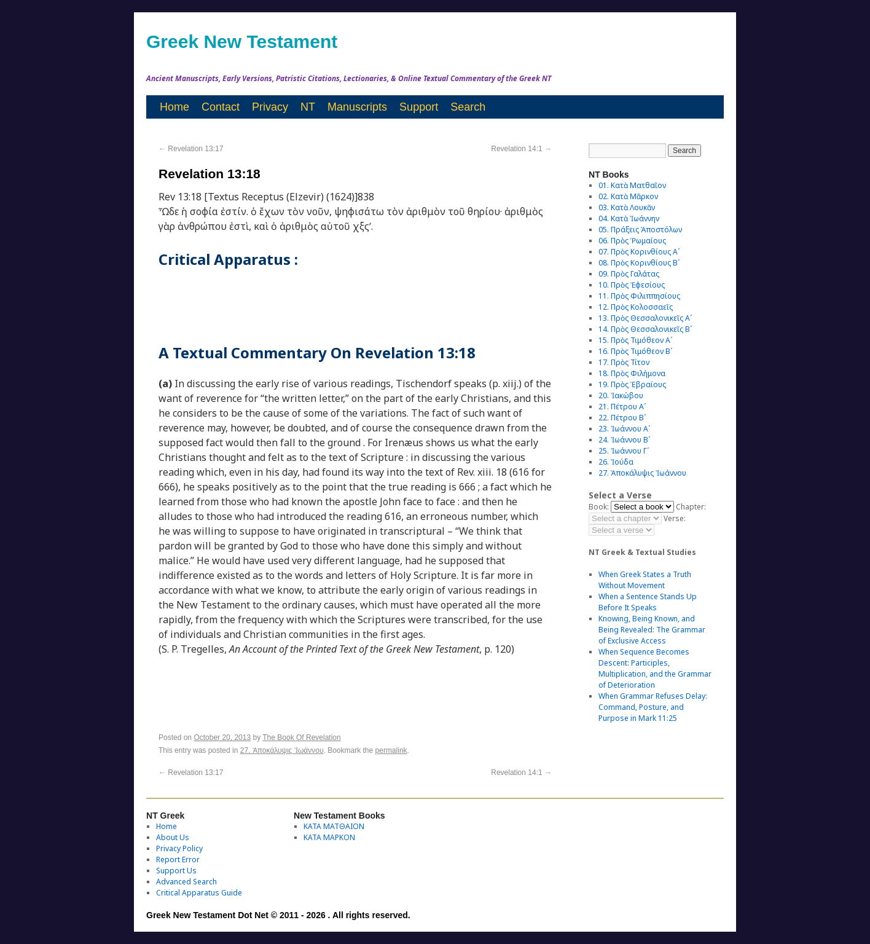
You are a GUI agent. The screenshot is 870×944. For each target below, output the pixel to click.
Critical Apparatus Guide (199, 892)
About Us (172, 837)
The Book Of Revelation (301, 737)
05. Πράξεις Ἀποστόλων (640, 229)
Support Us (176, 870)
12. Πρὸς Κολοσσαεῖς (635, 307)
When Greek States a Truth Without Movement (644, 580)
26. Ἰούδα (615, 462)
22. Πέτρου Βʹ (622, 417)
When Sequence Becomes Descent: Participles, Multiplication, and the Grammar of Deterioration (654, 668)
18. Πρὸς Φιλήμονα (631, 373)
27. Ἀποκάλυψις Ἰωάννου (282, 750)
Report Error (178, 859)
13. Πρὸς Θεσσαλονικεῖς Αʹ (645, 318)
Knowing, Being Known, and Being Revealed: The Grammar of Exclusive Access (651, 629)
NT (307, 107)
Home (174, 107)
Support (418, 107)
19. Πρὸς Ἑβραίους (632, 384)
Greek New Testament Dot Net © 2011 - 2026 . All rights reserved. (278, 915)
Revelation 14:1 (521, 148)
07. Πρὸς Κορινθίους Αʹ (639, 251)
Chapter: (691, 507)
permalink (391, 750)
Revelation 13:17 (191, 148)
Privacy (270, 107)
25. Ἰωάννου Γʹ (623, 451)
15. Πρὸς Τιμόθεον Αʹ (635, 340)
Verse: (675, 518)
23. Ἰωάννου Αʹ (624, 428)
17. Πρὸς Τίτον (623, 362)
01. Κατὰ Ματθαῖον (632, 185)
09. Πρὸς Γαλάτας (628, 274)
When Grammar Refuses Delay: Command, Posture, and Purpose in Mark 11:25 (652, 707)
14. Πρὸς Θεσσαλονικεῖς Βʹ (645, 329)
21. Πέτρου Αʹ (622, 406)
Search (467, 107)
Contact (221, 107)
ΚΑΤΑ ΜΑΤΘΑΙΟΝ (334, 826)
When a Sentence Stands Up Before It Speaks (647, 602)
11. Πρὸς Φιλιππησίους (639, 296)
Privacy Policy (179, 848)
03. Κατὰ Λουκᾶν (626, 207)
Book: (599, 507)
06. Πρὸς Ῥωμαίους (632, 240)
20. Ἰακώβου (620, 395)
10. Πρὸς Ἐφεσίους (631, 285)
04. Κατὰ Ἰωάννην (628, 218)
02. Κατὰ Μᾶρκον (628, 196)
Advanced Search (186, 881)
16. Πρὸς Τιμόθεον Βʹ (635, 351)
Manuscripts (357, 107)
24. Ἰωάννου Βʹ (624, 440)
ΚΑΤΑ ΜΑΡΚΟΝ (329, 837)
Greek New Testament (241, 41)
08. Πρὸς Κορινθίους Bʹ (639, 263)
